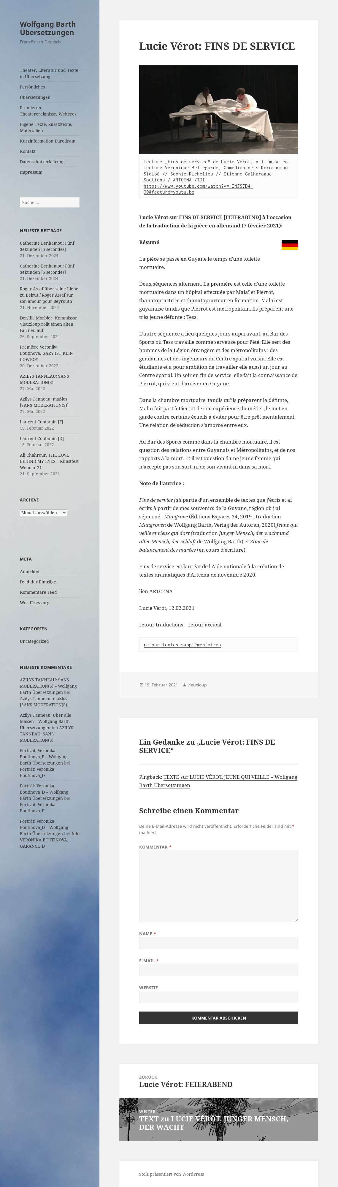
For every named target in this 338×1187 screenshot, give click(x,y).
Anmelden (30, 571)
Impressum (31, 172)
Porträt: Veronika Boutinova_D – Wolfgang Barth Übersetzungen (44, 792)
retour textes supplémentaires (182, 644)
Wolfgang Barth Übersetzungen (48, 28)
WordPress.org (35, 602)
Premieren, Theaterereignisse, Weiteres (48, 111)
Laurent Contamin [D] (42, 438)
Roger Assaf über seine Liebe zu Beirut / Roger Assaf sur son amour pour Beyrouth (49, 295)
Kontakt (28, 151)
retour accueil (204, 624)
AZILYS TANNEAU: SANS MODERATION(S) (46, 734)
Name (147, 933)
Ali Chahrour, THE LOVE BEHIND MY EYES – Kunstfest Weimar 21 (49, 461)
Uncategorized (34, 641)
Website (148, 987)
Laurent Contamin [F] (41, 422)
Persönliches (32, 87)
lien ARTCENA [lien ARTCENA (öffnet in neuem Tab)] (156, 591)
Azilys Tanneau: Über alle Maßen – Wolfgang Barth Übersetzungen (45, 721)
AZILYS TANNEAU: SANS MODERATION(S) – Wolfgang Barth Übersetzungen (48, 686)
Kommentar (155, 847)
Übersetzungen (35, 97)
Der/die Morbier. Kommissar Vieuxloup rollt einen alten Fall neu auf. (48, 324)
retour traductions (161, 624)
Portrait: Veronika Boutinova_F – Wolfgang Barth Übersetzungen (44, 757)
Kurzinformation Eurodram (47, 141)
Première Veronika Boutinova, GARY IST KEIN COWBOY (46, 353)
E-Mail (148, 960)
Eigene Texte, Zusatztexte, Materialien (46, 127)
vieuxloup (197, 685)
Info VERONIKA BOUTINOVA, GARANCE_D (50, 840)
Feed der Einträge (38, 582)
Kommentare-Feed (38, 592)
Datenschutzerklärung (42, 161)
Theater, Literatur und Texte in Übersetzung (49, 73)
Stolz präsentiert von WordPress (171, 1174)
